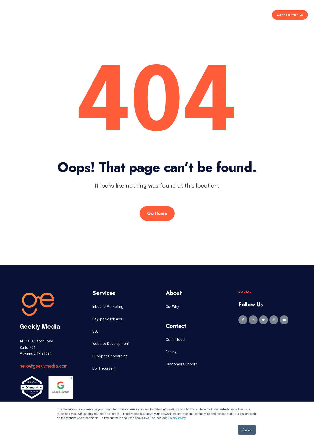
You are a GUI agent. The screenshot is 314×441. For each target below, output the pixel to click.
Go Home (157, 213)
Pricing (155, 15)
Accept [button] (246, 429)
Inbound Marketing (107, 307)
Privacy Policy (177, 418)
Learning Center (235, 15)
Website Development (111, 344)
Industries (181, 15)
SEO (95, 331)
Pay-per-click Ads (107, 319)
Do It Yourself (103, 368)
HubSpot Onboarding (110, 356)
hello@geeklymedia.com (44, 366)
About (205, 15)
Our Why (172, 307)
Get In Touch (176, 340)
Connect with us (290, 15)
